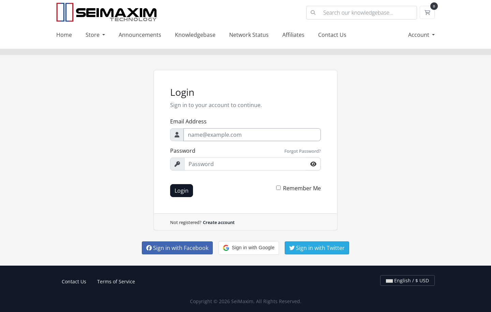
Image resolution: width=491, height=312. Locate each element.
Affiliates (293, 35)
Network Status (249, 35)
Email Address (188, 121)
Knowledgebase (195, 35)
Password (182, 150)
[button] (249, 248)
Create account (219, 222)
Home (64, 35)
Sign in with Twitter (317, 248)
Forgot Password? (302, 151)
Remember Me (302, 188)
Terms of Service (116, 281)
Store (93, 35)
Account (419, 35)
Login (182, 190)
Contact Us (332, 35)
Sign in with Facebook (177, 248)
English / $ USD (407, 280)
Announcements (140, 35)
